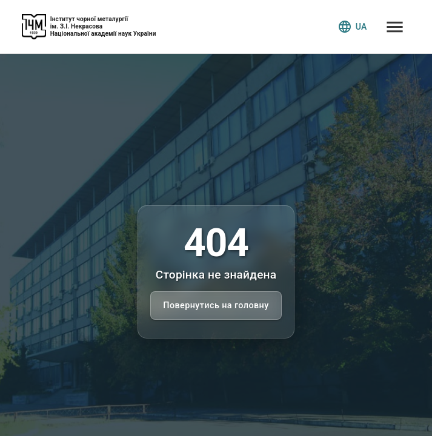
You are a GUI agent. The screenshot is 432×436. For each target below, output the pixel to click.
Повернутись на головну (215, 305)
